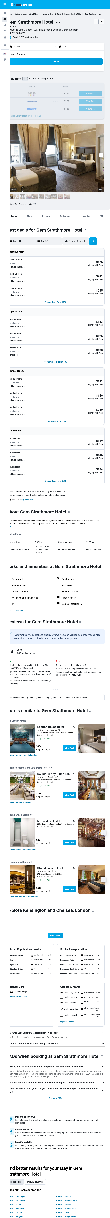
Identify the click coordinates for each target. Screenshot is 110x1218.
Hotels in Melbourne (25, 1158)
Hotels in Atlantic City (70, 1166)
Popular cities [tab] (24, 1140)
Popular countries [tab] (44, 1140)
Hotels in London (23, 1170)
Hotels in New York (24, 1166)
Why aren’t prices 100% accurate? (61, 1206)
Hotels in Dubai (23, 1162)
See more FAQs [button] (60, 1056)
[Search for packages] (5, 31)
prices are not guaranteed (76, 1188)
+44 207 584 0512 (25, 35)
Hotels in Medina (68, 1162)
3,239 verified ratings (38, 39)
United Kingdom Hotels (33, 14)
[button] (5, 4)
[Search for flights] (5, 13)
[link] (32, 702)
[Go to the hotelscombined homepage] (21, 4)
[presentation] (43, 206)
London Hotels (78, 14)
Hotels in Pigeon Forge (71, 1158)
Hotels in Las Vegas (25, 1154)
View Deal (78, 695)
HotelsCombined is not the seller (61, 1196)
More (17, 471)
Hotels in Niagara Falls (71, 1174)
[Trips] (5, 45)
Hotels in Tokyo (67, 1170)
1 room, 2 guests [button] (26, 56)
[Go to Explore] (5, 37)
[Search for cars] (5, 25)
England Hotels (57, 14)
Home (18, 14)
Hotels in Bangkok (24, 1174)
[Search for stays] (5, 19)
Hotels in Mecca (68, 1154)
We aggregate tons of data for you (61, 1201)
